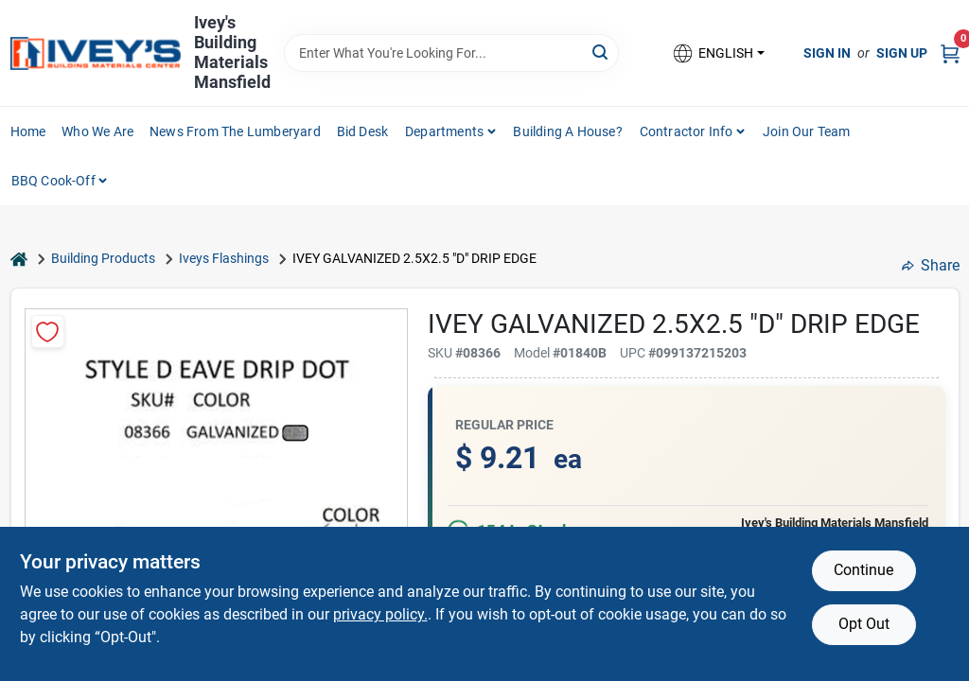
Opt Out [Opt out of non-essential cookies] (864, 624)
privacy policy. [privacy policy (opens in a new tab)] (380, 614)
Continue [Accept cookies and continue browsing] (863, 570)
